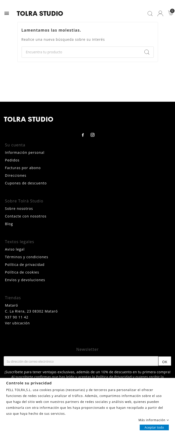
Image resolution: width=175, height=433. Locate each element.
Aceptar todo (154, 427)
